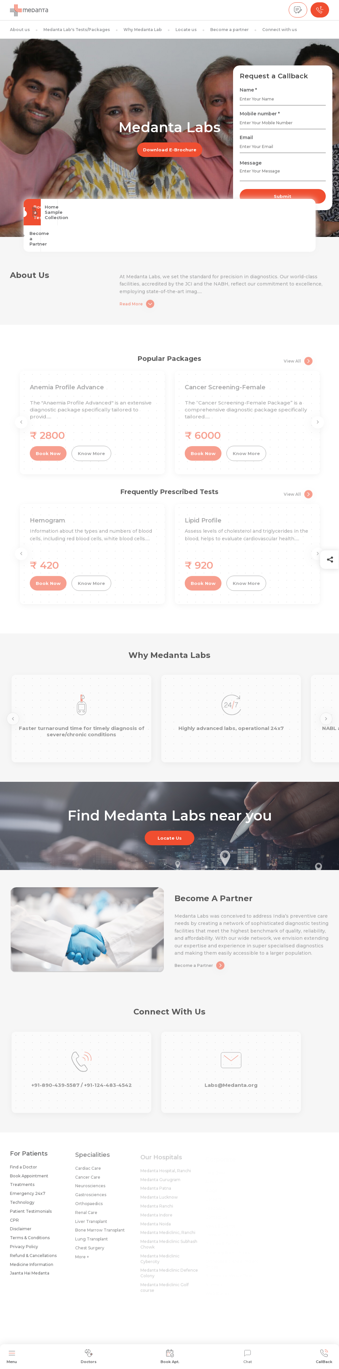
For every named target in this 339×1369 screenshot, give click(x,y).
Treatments (22, 1189)
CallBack (324, 1356)
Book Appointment (29, 1180)
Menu (12, 1356)
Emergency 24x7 (27, 1198)
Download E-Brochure (169, 149)
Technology (22, 1206)
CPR (14, 1224)
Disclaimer (20, 1233)
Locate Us (170, 838)
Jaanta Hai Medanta (29, 1277)
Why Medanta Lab (142, 29)
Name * (248, 90)
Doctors (89, 1356)
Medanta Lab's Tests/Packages (76, 29)
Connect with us (279, 29)
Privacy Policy (24, 1251)
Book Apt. (170, 1356)
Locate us (186, 29)
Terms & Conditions (30, 1242)
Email (246, 137)
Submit (282, 196)
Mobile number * (260, 114)
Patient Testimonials (31, 1215)
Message (251, 163)
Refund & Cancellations (33, 1259)
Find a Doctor (23, 1171)
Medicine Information (31, 1268)
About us (20, 29)
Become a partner (229, 29)
